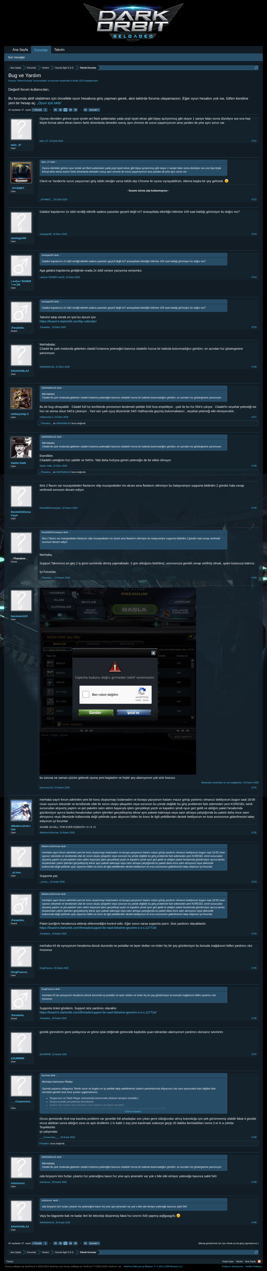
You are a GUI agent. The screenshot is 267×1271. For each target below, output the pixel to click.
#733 (254, 881)
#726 (254, 367)
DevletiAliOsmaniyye (21, 513)
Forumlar (41, 50)
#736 (254, 1018)
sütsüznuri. (18, 1183)
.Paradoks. (18, 327)
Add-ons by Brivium (153, 1266)
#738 (254, 1137)
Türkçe (9, 1261)
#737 (254, 1054)
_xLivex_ (16, 872)
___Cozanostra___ (21, 1103)
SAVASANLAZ (20, 370)
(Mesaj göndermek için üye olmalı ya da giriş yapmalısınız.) (228, 1243)
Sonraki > (94, 110)
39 (75, 110)
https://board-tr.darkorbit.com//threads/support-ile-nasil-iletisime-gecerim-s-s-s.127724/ (98, 927)
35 (55, 110)
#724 (254, 277)
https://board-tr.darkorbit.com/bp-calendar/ (68, 321)
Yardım (239, 1261)
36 (60, 110)
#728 (254, 466)
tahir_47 (16, 145)
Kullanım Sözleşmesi (232, 1266)
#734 (254, 933)
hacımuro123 (19, 616)
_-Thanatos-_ (45, 423)
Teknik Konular (24, 80)
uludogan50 (18, 238)
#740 (254, 1222)
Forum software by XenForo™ (93, 1266)
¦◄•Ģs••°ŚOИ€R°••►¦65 (21, 283)
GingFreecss (19, 972)
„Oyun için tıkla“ (49, 103)
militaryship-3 (20, 414)
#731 (254, 787)
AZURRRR (17, 1058)
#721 (254, 141)
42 (85, 110)
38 (70, 110)
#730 (254, 577)
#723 (254, 234)
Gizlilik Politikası (253, 1266)
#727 (254, 417)
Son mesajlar (16, 57)
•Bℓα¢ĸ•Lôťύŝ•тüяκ (21, 827)
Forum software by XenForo (34, 1266)
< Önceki (37, 110)
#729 (254, 508)
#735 (254, 968)
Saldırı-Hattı (18, 463)
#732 (254, 832)
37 (65, 110)
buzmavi (55, 80)
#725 (254, 327)
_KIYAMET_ (18, 188)
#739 (254, 1182)
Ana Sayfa (20, 49)
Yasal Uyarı (228, 1261)
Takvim (59, 49)
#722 (254, 199)
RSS (259, 1261)
